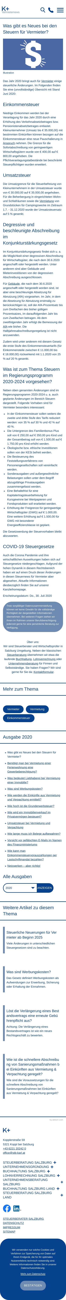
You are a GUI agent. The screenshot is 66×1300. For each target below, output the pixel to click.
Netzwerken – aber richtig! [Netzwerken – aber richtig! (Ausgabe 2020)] (23, 865)
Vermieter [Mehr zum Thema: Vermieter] (13, 709)
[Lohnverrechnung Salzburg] (33, 1176)
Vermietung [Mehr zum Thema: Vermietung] (37, 709)
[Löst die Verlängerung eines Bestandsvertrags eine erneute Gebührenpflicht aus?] (33, 1023)
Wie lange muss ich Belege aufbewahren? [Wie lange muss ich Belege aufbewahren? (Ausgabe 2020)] (34, 833)
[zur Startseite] (5, 9)
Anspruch (9, 143)
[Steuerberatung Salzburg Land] (33, 1195)
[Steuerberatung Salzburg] (33, 1162)
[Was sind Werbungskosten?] (33, 979)
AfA (5, 326)
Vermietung (46, 201)
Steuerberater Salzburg (23, 1218)
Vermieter (47, 81)
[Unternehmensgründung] (33, 1167)
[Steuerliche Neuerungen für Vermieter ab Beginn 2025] (33, 940)
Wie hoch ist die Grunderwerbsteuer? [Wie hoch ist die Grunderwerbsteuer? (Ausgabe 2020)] (30, 806)
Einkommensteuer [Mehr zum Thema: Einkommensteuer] (18, 718)
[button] (51, 10)
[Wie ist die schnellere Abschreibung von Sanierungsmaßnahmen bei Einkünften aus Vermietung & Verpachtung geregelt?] (33, 1076)
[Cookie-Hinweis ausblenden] (33, 1285)
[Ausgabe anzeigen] (45, 888)
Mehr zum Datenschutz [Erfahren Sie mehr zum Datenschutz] (33, 1273)
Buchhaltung (24, 659)
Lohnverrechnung (44, 659)
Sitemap (9, 1231)
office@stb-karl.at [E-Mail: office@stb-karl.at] (14, 1152)
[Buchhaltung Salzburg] (33, 1171)
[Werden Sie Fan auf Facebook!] (7, 1208)
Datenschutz (13, 1223)
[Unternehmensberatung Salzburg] (33, 1182)
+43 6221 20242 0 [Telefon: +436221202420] (14, 1148)
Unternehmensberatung (23, 663)
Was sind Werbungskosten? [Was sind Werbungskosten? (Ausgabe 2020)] (25, 788)
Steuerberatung (17, 655)
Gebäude (14, 283)
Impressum (11, 1227)
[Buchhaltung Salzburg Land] (33, 1189)
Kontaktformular (44, 672)
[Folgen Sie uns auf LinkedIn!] (17, 1208)
